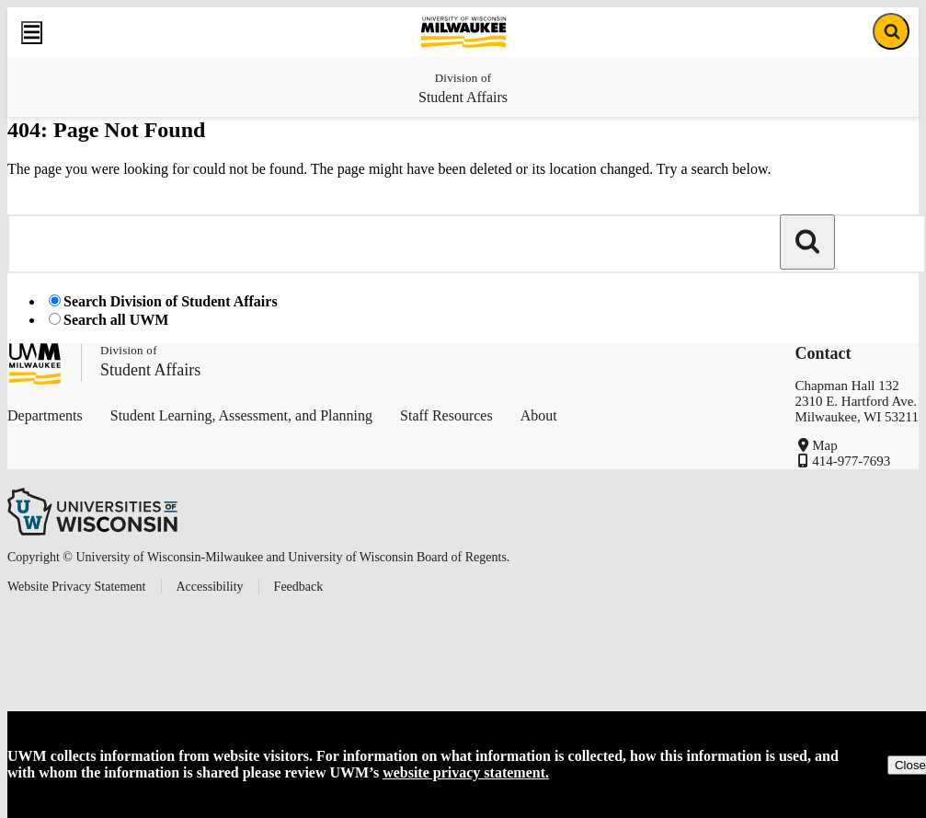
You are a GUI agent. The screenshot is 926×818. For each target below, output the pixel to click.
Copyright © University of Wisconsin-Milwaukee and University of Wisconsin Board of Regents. (258, 557)
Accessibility (210, 586)
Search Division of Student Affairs (170, 301)
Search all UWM (115, 320)
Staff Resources (446, 415)
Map (825, 445)
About (538, 415)
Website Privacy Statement (76, 586)
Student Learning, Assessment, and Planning (241, 415)
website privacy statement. (466, 772)
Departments (45, 415)
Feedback (299, 586)
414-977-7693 (851, 461)
